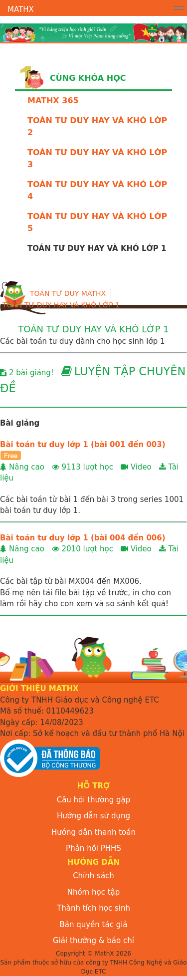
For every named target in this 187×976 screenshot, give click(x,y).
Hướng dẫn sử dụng (93, 815)
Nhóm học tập (93, 892)
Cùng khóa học (88, 78)
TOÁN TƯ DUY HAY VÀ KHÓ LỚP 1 (61, 305)
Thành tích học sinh (93, 908)
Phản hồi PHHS (93, 848)
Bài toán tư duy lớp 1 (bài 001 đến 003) (83, 444)
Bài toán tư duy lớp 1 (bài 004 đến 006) (83, 537)
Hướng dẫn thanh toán (93, 832)
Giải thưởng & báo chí (93, 940)
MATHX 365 (53, 100)
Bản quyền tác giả (93, 924)
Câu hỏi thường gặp (94, 799)
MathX (20, 9)
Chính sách (93, 875)
